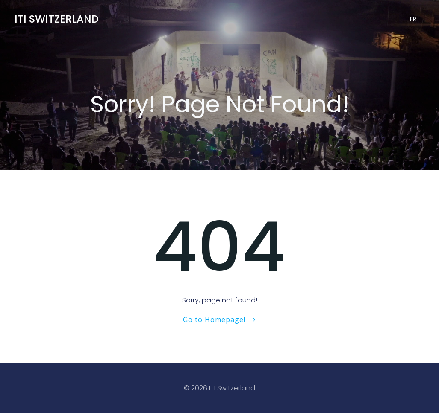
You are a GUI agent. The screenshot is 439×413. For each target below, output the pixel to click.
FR (413, 19)
